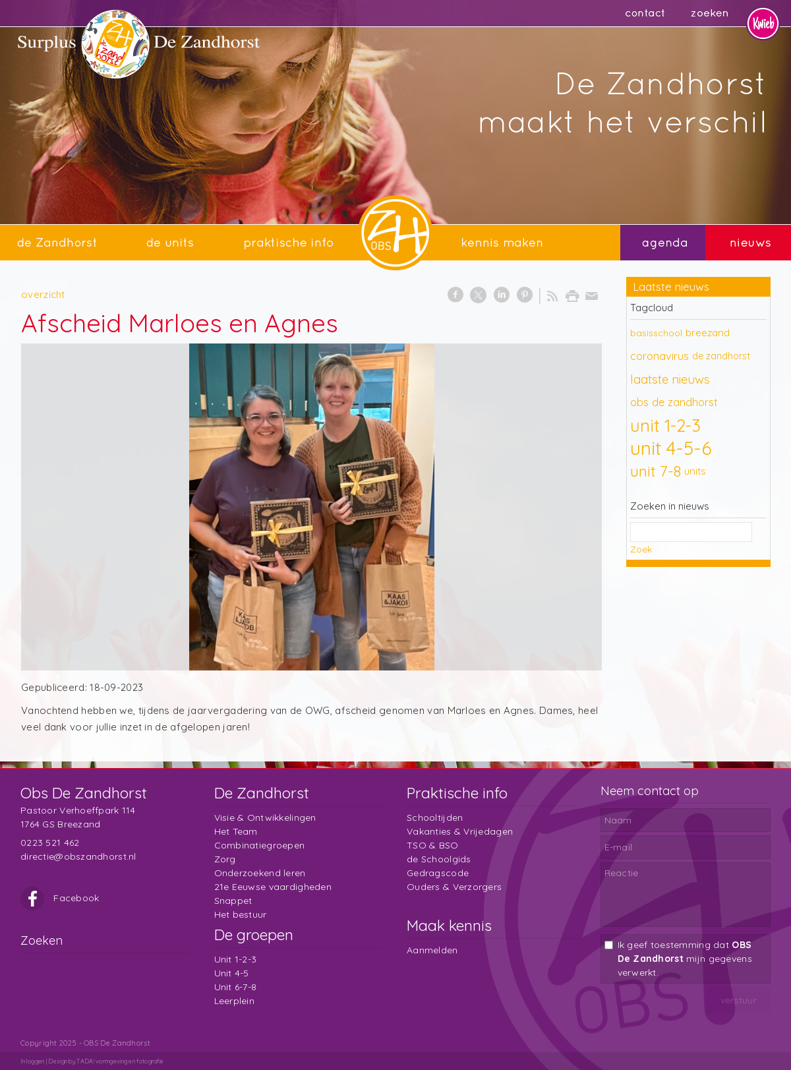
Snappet (233, 901)
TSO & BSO (433, 845)
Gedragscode (438, 873)
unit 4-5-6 (671, 448)
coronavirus (659, 356)
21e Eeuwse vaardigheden (273, 887)
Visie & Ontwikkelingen (265, 817)
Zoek (641, 549)
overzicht (43, 294)
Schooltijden (435, 817)
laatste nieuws (670, 379)
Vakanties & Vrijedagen (460, 831)
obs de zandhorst (674, 402)
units (695, 471)
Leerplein (234, 1001)
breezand (708, 332)
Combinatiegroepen (259, 845)
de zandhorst (721, 356)
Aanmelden (432, 950)
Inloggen (32, 1061)
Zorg (225, 859)
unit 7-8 (655, 471)
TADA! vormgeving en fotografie (119, 1061)
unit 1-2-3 (665, 425)
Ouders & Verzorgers (454, 887)
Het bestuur (240, 914)
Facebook (60, 898)
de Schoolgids (439, 859)
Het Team (236, 831)
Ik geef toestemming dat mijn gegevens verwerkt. (685, 958)
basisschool (656, 333)
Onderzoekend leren (260, 873)
